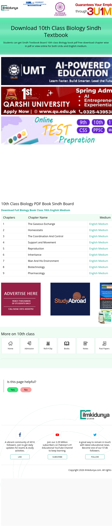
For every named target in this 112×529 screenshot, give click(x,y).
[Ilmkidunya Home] (9, 8)
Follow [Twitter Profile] (95, 457)
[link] (34, 3)
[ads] (21, 299)
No (26, 389)
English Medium (98, 224)
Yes (13, 389)
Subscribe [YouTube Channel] (57, 457)
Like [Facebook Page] (20, 457)
